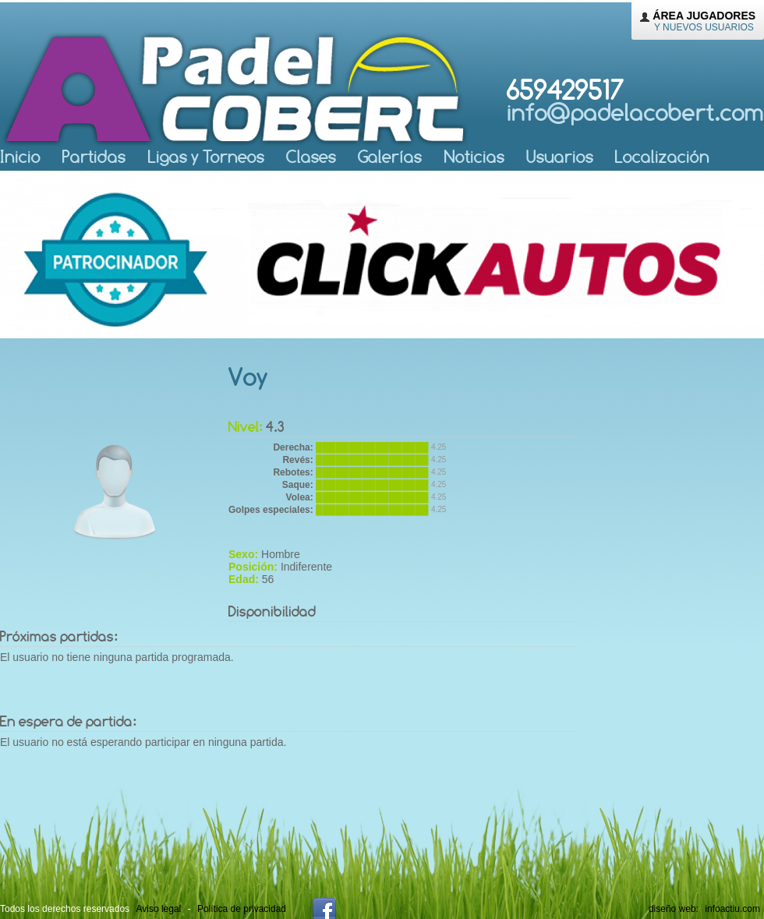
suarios (559, 156)
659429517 (635, 99)
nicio (20, 156)
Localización (662, 156)
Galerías (390, 156)
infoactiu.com (732, 908)
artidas (94, 156)
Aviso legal (158, 908)
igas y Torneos (206, 156)
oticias (474, 156)
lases (311, 156)
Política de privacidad (241, 908)
